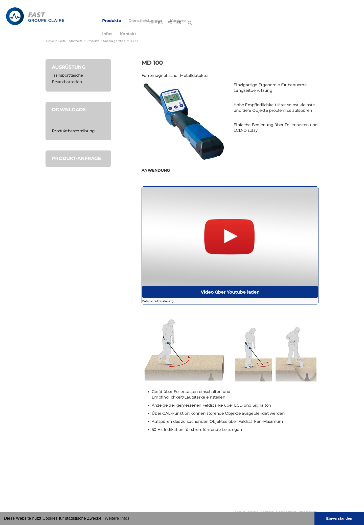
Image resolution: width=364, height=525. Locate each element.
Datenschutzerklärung (158, 301)
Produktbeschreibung (73, 131)
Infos (238, 20)
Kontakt (259, 20)
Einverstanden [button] (339, 518)
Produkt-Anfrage (76, 158)
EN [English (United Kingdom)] (287, 9)
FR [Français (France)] (296, 9)
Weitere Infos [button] (117, 518)
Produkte (151, 20)
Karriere (217, 20)
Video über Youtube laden (230, 292)
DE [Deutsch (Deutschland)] (278, 9)
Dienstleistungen (185, 20)
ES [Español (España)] (304, 9)
